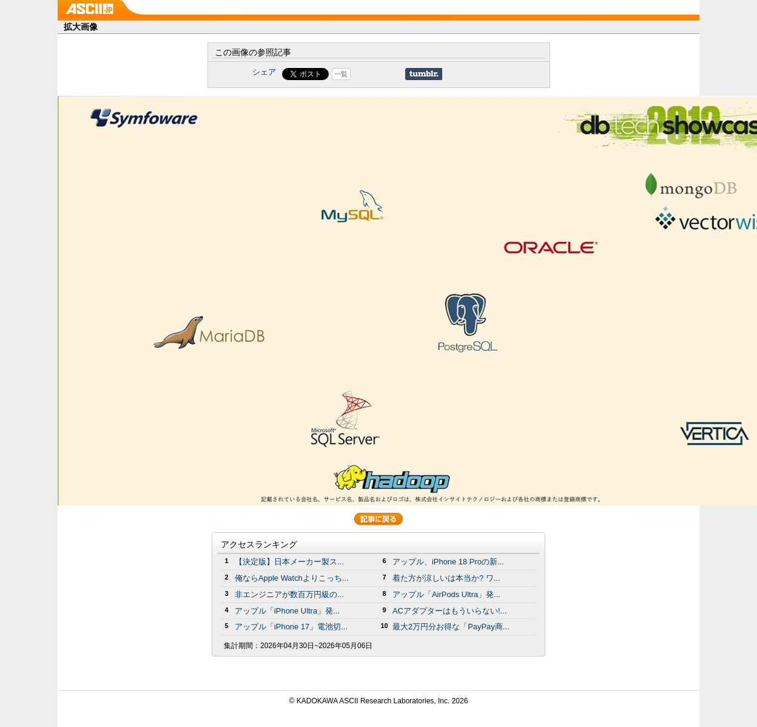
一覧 (341, 74)
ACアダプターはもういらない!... (449, 610)
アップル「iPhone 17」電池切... (291, 626)
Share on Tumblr (423, 74)
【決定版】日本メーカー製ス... (289, 561)
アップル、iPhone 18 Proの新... (448, 561)
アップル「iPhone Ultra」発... (287, 610)
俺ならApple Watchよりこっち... (292, 578)
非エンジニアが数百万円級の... (289, 594)
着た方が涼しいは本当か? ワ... (446, 578)
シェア (264, 71)
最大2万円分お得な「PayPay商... (451, 626)
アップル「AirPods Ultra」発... (446, 594)
